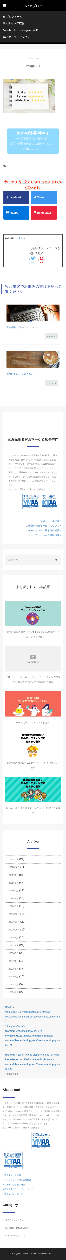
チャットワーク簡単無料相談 (44, 530)
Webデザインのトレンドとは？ (33, 722)
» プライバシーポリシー (14, 1194)
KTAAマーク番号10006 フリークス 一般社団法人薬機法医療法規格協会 (49, 502)
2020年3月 (13, 984)
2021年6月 (13, 898)
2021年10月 (14, 867)
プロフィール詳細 (50, 521)
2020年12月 (14, 914)
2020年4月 (13, 977)
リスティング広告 (13, 23)
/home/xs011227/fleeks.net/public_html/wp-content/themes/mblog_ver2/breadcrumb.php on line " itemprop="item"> (33, 1040)
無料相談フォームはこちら (19, 374)
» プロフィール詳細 (12, 1175)
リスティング (51, 336)
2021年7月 (13, 891)
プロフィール (12, 16)
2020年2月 (13, 992)
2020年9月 (13, 937)
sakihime (21, 238)
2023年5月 (13, 859)
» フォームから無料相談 (14, 1184)
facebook (14, 197)
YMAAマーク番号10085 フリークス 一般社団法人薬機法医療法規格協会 (31, 502)
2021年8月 (13, 883)
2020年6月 (13, 961)
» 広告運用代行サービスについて (18, 1189)
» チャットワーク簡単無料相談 (17, 1180)
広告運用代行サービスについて (22, 327)
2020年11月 (14, 922)
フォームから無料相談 (48, 535)
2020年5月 (13, 969)
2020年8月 (13, 945)
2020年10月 (14, 930)
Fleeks (26, 1254)
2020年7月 (13, 953)
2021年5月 (13, 906)
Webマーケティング (15, 1236)
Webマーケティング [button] (16, 37)
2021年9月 (13, 875)
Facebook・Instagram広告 (20, 30)
